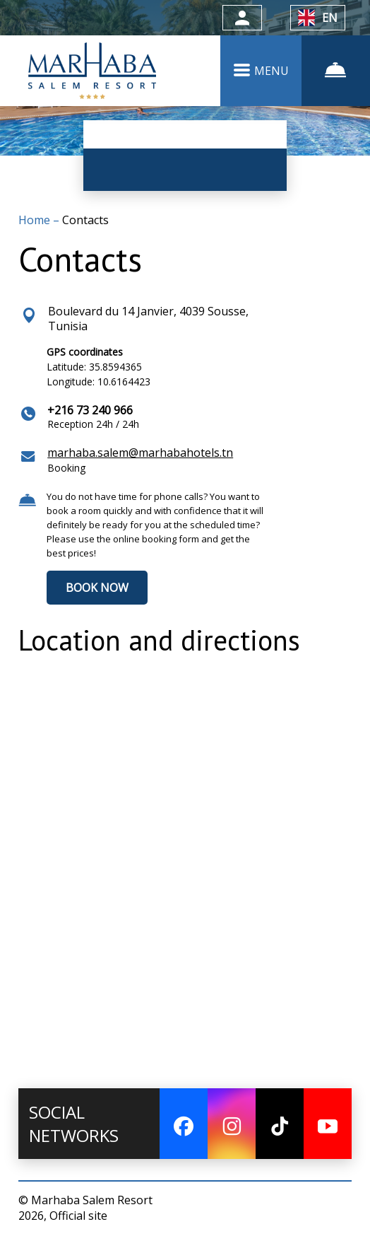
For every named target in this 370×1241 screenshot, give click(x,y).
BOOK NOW (97, 587)
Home (35, 220)
